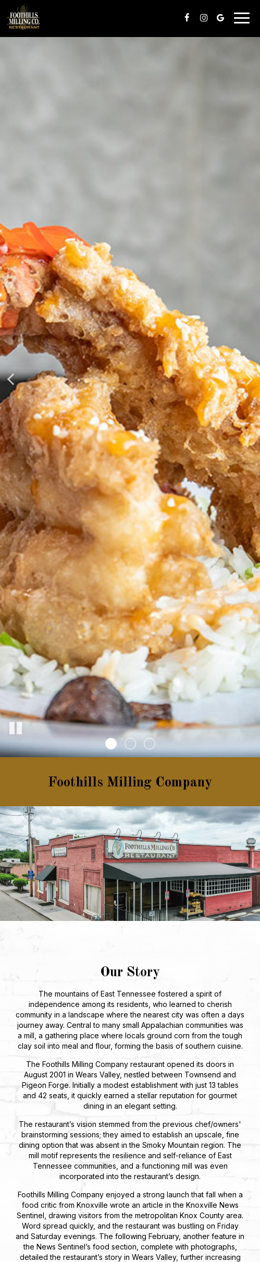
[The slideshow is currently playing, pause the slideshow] (15, 728)
